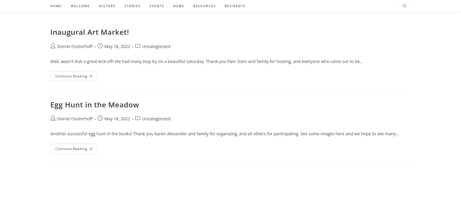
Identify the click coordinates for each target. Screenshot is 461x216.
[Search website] (404, 6)
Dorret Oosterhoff (75, 46)
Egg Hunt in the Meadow (94, 105)
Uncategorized (156, 46)
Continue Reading (77, 77)
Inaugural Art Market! (89, 32)
